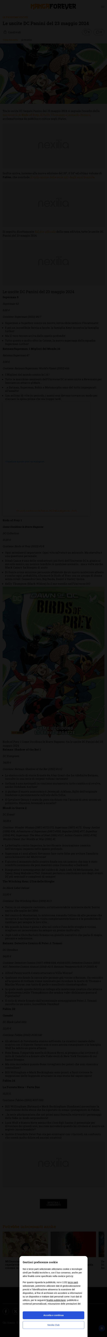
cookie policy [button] (65, 1276)
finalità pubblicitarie (56, 1300)
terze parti (73, 1282)
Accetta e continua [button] (53, 1315)
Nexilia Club (54, 1325)
